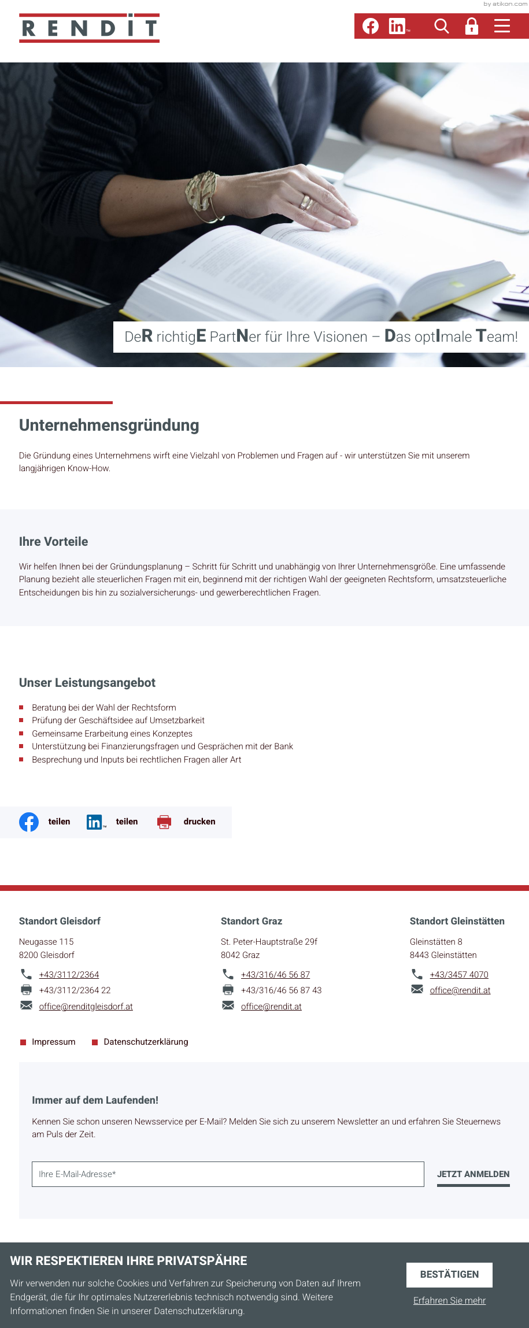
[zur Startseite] (89, 28)
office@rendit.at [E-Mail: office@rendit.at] (271, 1007)
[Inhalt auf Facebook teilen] (53, 822)
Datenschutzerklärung (145, 1042)
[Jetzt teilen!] (120, 822)
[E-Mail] (228, 1174)
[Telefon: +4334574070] (459, 975)
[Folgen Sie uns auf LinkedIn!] (399, 26)
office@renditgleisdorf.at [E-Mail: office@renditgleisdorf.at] (86, 1007)
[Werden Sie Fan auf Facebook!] (370, 26)
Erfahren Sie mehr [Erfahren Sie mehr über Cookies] (449, 1301)
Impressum (54, 1042)
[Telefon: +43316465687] (275, 975)
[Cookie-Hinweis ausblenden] (449, 1275)
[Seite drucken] (193, 822)
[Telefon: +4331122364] (69, 975)
